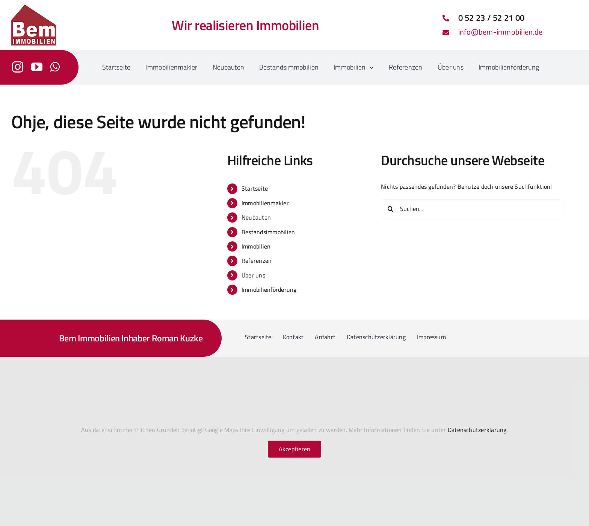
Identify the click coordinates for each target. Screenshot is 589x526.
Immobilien (256, 246)
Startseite (255, 188)
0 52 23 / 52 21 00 (491, 17)
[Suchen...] (471, 208)
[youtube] (36, 67)
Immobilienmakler (265, 203)
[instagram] (17, 67)
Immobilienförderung (269, 289)
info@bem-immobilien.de (500, 32)
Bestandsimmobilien (268, 231)
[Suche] (390, 208)
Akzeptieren (295, 448)
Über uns (253, 275)
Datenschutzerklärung (477, 429)
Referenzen (257, 260)
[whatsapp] (55, 67)
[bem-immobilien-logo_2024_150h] (33, 7)
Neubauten (256, 217)
